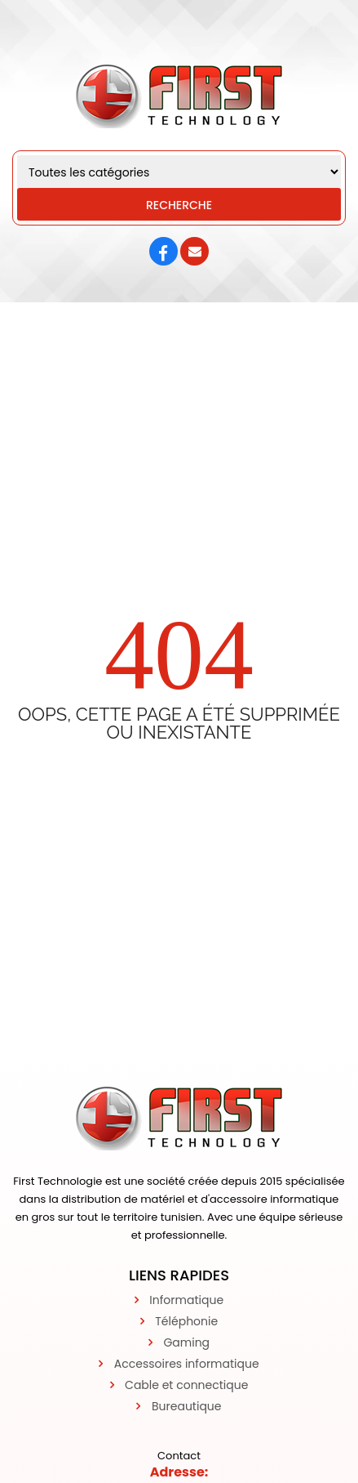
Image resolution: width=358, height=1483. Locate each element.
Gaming (186, 1342)
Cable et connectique (186, 1385)
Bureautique (187, 1406)
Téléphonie (186, 1321)
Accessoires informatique (186, 1364)
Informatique (186, 1300)
